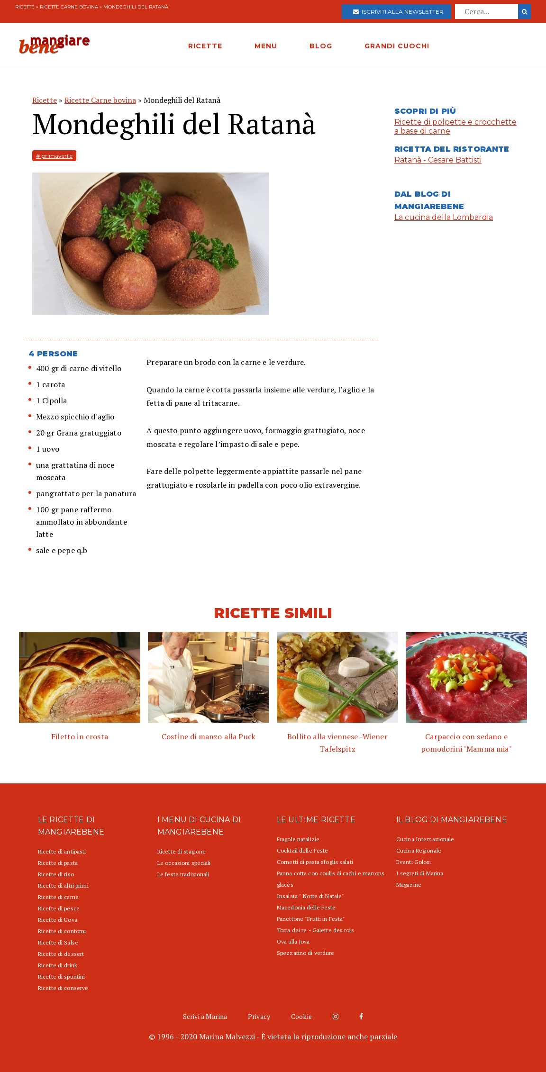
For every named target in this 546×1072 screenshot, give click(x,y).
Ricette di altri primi (63, 885)
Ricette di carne (58, 896)
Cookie (301, 1016)
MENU (266, 46)
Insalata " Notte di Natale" (310, 895)
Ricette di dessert (61, 953)
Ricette (25, 7)
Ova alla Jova (293, 941)
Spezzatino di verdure (306, 952)
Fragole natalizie (298, 839)
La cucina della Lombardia (443, 217)
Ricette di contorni (62, 931)
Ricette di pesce (59, 908)
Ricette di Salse (58, 942)
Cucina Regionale (418, 850)
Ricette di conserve (63, 987)
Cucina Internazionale (425, 839)
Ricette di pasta (58, 862)
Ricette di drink (57, 965)
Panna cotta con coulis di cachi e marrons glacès (330, 879)
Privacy (259, 1016)
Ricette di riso (56, 874)
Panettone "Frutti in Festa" (311, 918)
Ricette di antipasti (62, 851)
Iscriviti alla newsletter (398, 11)
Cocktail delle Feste (302, 850)
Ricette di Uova (57, 919)
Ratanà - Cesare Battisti (438, 159)
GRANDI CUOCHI (396, 46)
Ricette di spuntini (61, 976)
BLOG (320, 46)
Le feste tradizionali (183, 874)
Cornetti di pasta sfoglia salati (315, 861)
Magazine (408, 884)
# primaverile (54, 155)
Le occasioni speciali (184, 862)
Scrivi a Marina (205, 1016)
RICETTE (205, 46)
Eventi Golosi (413, 861)
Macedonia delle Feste (306, 907)
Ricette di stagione (181, 851)
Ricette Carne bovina (69, 7)
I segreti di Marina (419, 873)
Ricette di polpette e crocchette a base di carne (455, 127)
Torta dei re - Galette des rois (315, 930)
